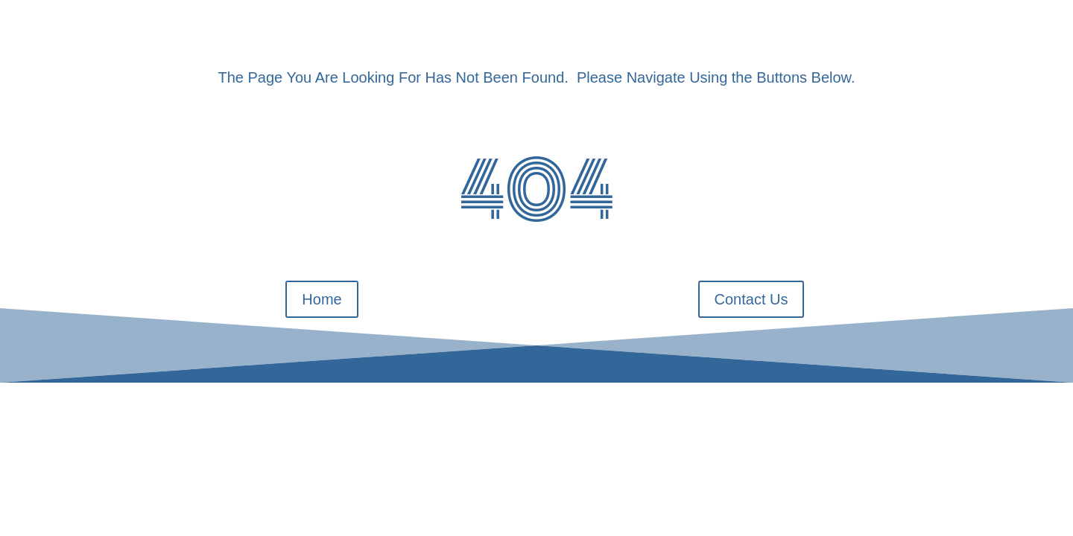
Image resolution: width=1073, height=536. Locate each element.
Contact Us (751, 299)
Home (321, 299)
